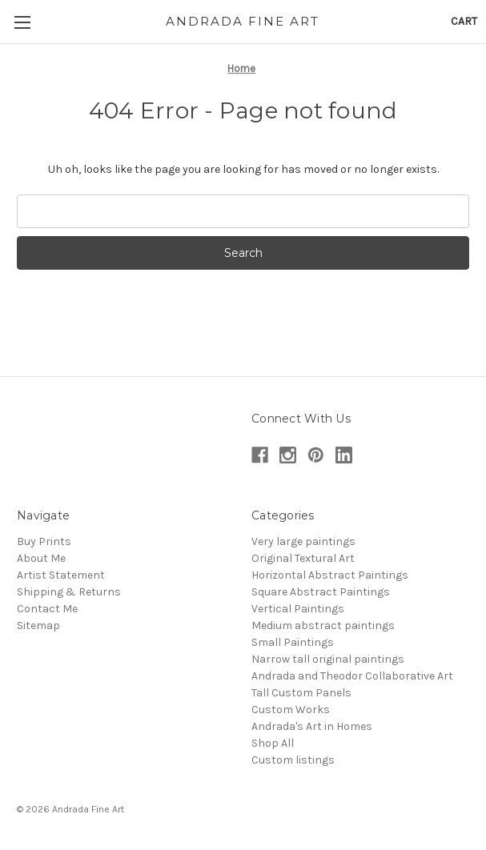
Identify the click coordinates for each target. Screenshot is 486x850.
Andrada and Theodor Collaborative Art (352, 676)
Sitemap (38, 625)
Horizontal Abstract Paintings (329, 575)
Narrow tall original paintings (327, 659)
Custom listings (293, 760)
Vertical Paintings (297, 608)
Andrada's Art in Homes (311, 726)
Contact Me (47, 608)
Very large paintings (303, 541)
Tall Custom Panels (301, 693)
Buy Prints (44, 541)
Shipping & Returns (69, 592)
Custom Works (290, 709)
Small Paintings (292, 642)
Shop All (272, 743)
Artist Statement (61, 575)
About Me (41, 558)
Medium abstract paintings (323, 625)
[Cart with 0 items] (464, 21)
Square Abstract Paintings (320, 592)
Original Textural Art (303, 558)
